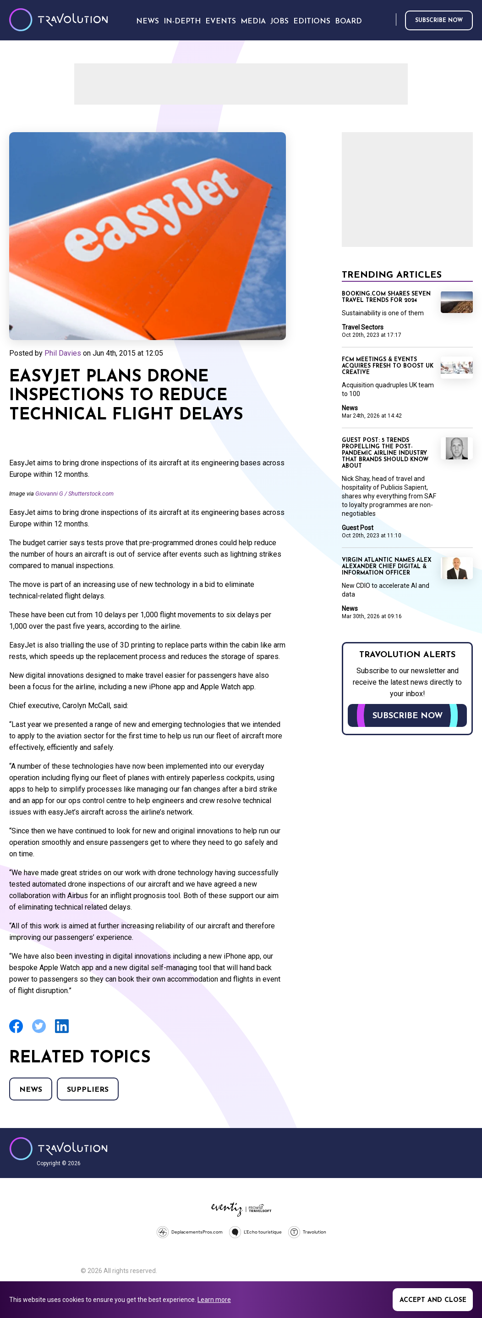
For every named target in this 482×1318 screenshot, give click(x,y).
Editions (311, 21)
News (30, 1090)
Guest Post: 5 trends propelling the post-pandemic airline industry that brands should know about (385, 453)
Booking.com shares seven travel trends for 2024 (386, 297)
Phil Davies (62, 353)
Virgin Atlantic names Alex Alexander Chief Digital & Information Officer (387, 567)
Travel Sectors (362, 327)
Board (348, 21)
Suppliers (88, 1090)
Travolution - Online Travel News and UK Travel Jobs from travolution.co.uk (58, 1148)
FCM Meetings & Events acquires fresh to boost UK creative (387, 366)
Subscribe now (439, 20)
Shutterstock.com (91, 493)
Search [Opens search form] (387, 20)
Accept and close (433, 1300)
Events (220, 21)
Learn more (214, 1299)
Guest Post (357, 528)
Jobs (279, 21)
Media (253, 21)
